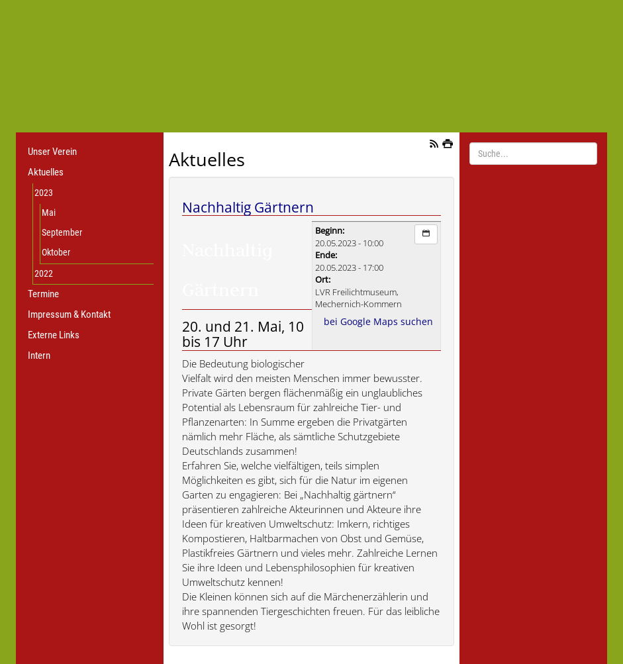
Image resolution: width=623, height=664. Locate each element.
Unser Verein (52, 152)
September (62, 232)
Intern (39, 355)
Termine (43, 294)
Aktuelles (46, 172)
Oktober (56, 252)
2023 (43, 192)
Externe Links (53, 335)
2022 (43, 273)
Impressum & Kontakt (69, 314)
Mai (49, 212)
